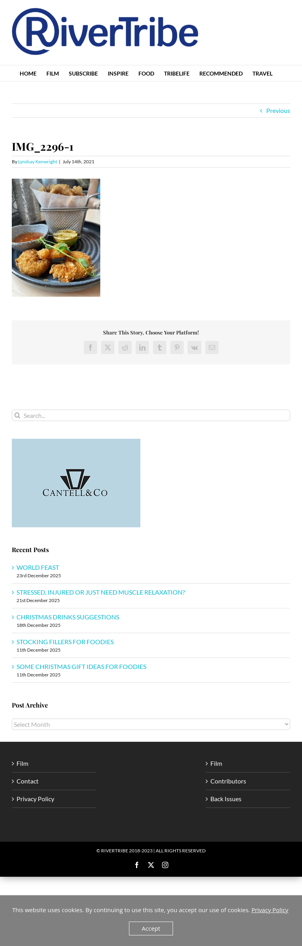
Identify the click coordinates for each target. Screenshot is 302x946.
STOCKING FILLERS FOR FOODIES (65, 641)
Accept (151, 928)
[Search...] (151, 415)
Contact (28, 781)
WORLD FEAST (38, 567)
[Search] (17, 415)
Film (22, 763)
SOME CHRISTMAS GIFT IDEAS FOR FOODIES (81, 666)
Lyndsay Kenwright (37, 161)
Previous (278, 110)
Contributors (228, 781)
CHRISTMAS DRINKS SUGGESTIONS (68, 617)
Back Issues (225, 798)
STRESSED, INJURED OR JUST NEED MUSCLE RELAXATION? (101, 592)
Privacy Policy (35, 798)
